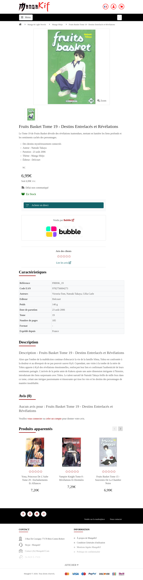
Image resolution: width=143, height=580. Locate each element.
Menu (26, 17)
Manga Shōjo (57, 24)
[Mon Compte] (113, 6)
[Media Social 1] (23, 514)
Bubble (69, 220)
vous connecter (35, 418)
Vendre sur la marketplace (94, 519)
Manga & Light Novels (37, 24)
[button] (71, 565)
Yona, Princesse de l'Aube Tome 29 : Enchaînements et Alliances (35, 480)
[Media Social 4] (43, 514)
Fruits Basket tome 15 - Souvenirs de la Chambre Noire (108, 480)
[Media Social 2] (30, 514)
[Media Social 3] (37, 514)
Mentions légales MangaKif (89, 547)
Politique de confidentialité (88, 552)
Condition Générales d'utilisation (91, 543)
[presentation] (114, 428)
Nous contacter (116, 519)
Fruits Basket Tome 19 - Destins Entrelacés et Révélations (92, 24)
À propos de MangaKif (87, 538)
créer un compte (54, 418)
